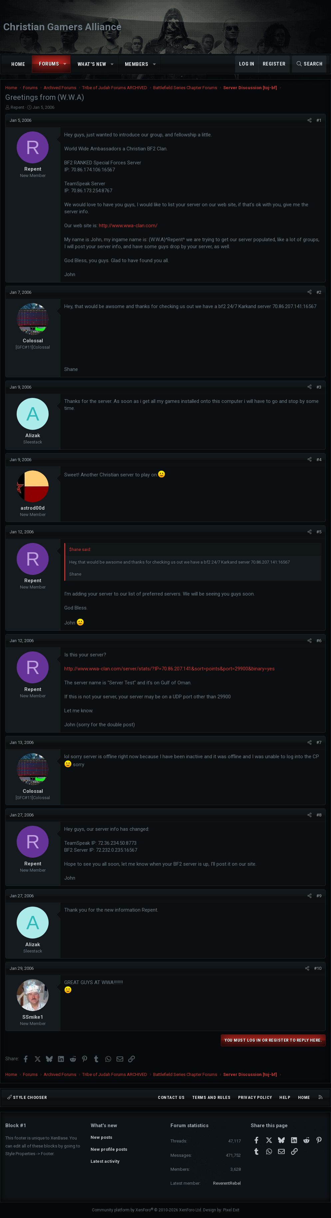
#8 (318, 814)
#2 (318, 292)
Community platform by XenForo (147, 1210)
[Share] (309, 120)
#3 (318, 387)
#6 (318, 640)
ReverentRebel (227, 1183)
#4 (318, 459)
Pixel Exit (231, 1210)
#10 (317, 968)
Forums (49, 64)
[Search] (309, 64)
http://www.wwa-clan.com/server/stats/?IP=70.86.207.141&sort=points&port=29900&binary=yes (169, 669)
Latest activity (105, 1161)
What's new (92, 64)
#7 (318, 742)
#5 (318, 532)
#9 (318, 895)
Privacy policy (255, 1097)
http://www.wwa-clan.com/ (128, 226)
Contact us (171, 1097)
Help (284, 1097)
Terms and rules (211, 1097)
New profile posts (109, 1149)
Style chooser (27, 1097)
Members (137, 64)
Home (18, 64)
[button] (65, 64)
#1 (318, 120)
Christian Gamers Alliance (62, 27)
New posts (101, 1136)
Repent (17, 107)
